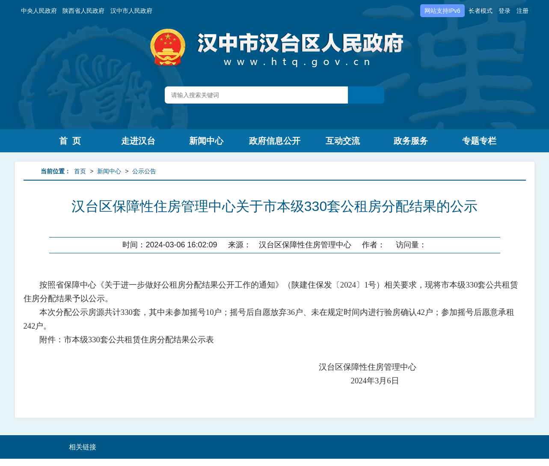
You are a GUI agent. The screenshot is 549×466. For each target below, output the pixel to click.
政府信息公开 (274, 140)
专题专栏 (479, 140)
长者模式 (481, 10)
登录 (504, 10)
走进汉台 (138, 140)
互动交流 (343, 140)
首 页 (70, 140)
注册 (522, 10)
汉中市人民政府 (131, 10)
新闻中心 (206, 140)
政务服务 (411, 140)
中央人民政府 (39, 10)
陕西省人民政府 (83, 10)
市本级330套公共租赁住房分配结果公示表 (139, 339)
